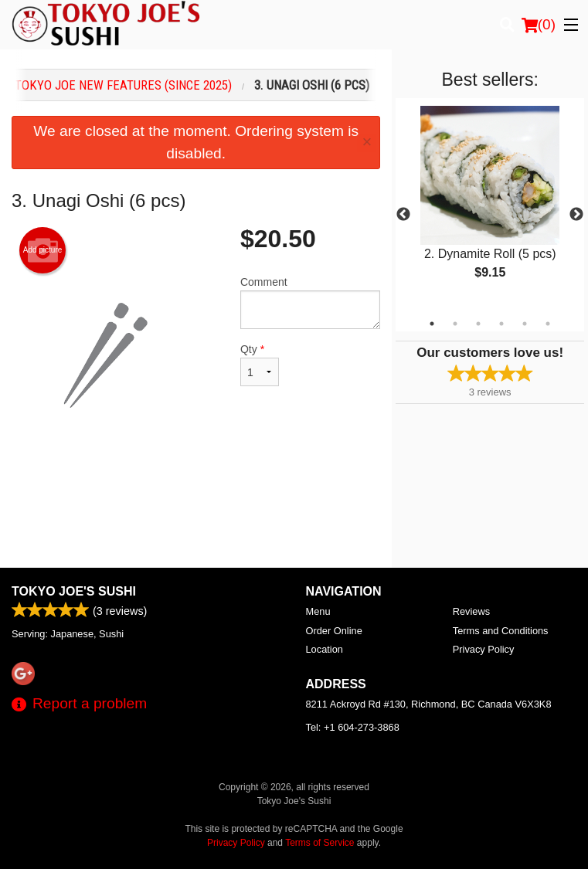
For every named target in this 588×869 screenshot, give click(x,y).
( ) (539, 24)
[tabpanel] (489, 205)
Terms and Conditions (501, 630)
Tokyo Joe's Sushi (74, 591)
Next (576, 214)
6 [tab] (548, 323)
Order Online (334, 630)
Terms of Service (319, 842)
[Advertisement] (196, 501)
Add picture (43, 250)
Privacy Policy (484, 649)
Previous (403, 214)
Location (324, 649)
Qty (259, 364)
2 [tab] (455, 323)
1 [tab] (432, 323)
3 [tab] (478, 323)
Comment (310, 302)
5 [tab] (524, 323)
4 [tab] (501, 323)
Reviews (471, 611)
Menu (318, 611)
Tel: (352, 727)
